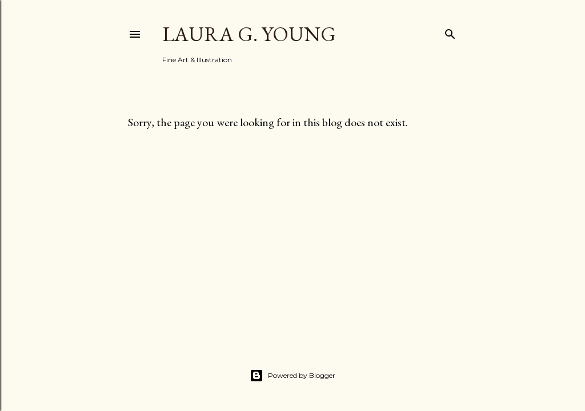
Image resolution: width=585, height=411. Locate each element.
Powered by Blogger (292, 375)
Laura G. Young (249, 34)
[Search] (450, 32)
